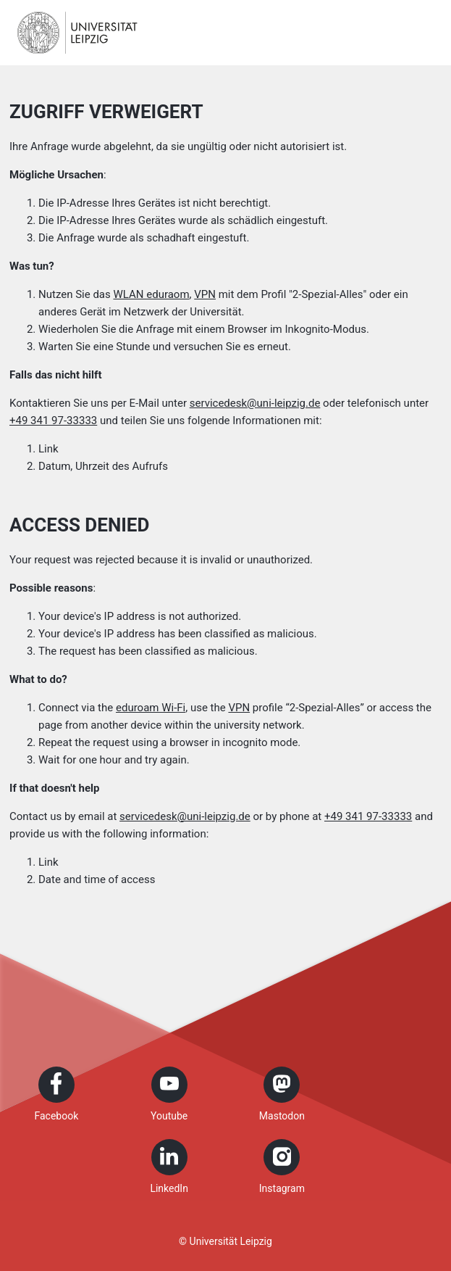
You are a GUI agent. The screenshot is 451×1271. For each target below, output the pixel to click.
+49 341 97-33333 (53, 420)
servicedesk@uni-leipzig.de (255, 403)
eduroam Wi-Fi (150, 707)
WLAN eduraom (151, 294)
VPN (205, 294)
